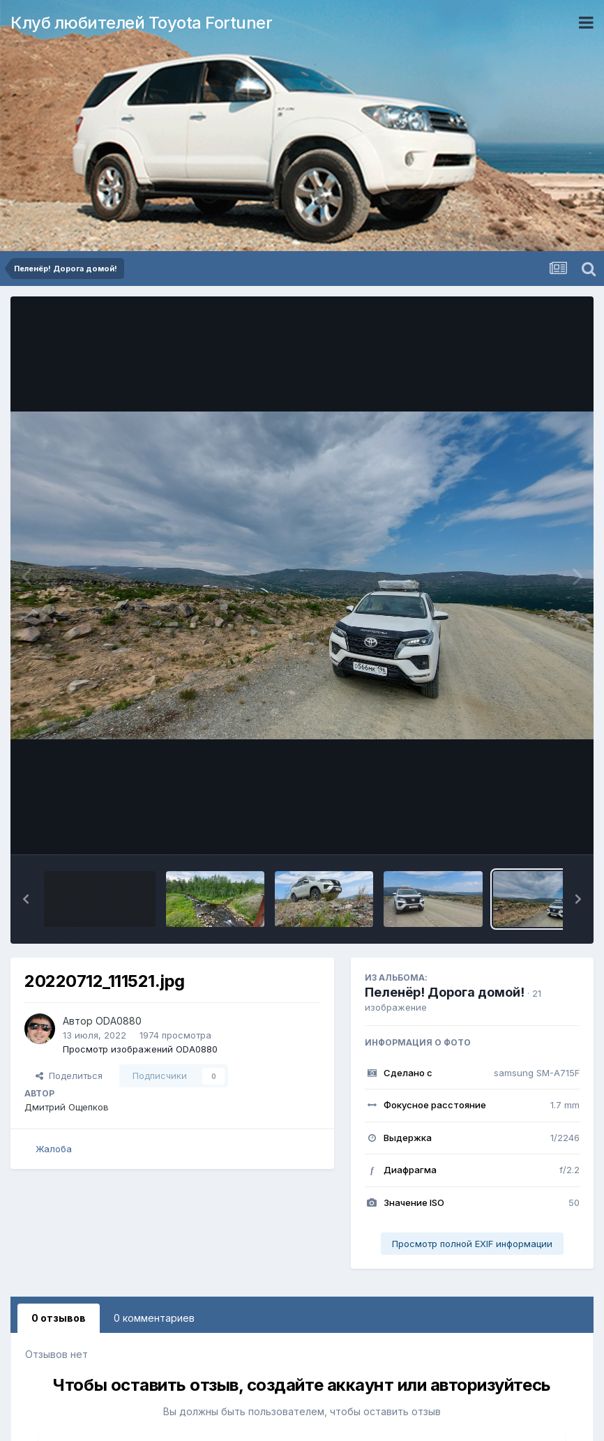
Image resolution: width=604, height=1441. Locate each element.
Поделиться (69, 1075)
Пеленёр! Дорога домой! (444, 992)
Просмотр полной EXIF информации (472, 1243)
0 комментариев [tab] (154, 1318)
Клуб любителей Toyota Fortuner (141, 23)
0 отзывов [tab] (58, 1318)
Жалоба (54, 1148)
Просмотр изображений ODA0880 (140, 1049)
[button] (25, 899)
